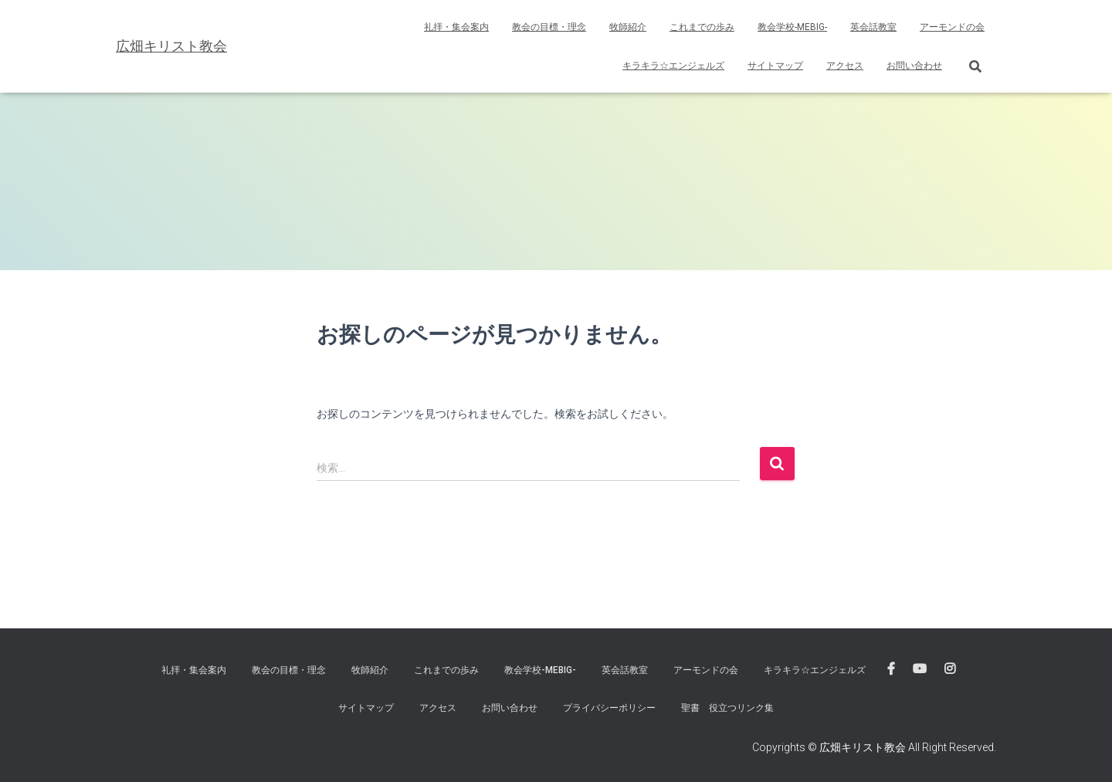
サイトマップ (775, 65)
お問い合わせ (914, 65)
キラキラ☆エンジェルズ (673, 65)
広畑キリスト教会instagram (950, 669)
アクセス (844, 65)
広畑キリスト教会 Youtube (919, 669)
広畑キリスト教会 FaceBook (891, 669)
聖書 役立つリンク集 (727, 707)
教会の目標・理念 (549, 27)
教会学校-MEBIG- (792, 27)
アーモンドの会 (952, 27)
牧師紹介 (627, 27)
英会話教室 (873, 27)
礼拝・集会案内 (456, 27)
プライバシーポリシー (609, 707)
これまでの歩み (702, 27)
